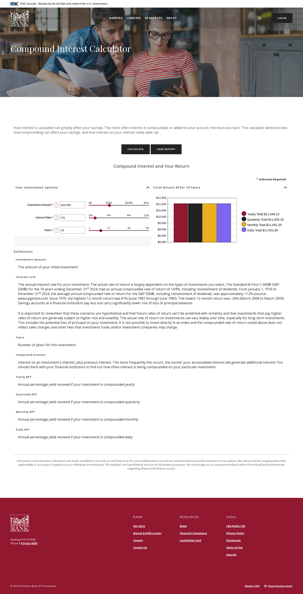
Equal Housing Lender (280, 585)
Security (231, 555)
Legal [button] (231, 517)
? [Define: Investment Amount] (56, 205)
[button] (82, 187)
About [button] (171, 18)
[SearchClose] (260, 18)
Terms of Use (234, 547)
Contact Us (140, 547)
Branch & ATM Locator (147, 533)
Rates (183, 526)
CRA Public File (235, 526)
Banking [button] (116, 18)
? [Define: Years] (56, 230)
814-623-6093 (29, 543)
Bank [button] (138, 517)
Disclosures (233, 540)
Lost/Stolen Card (190, 540)
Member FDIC (252, 585)
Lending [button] (134, 18)
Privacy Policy (235, 533)
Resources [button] (153, 18)
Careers (138, 540)
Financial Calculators (193, 533)
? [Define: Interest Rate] (56, 217)
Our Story (139, 526)
